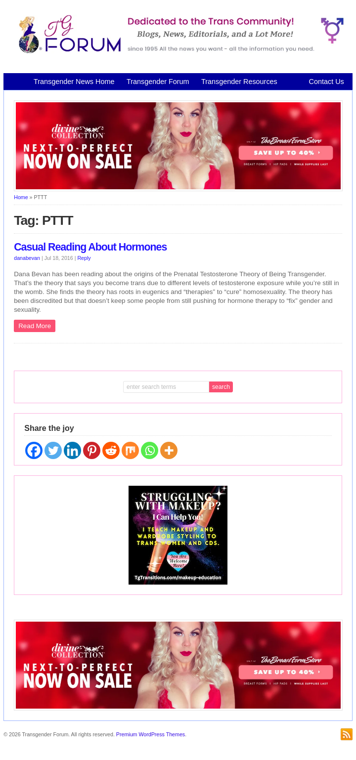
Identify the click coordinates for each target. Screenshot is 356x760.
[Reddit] (111, 450)
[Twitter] (53, 450)
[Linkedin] (72, 450)
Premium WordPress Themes (150, 734)
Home (21, 197)
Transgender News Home (74, 81)
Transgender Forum (158, 81)
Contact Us (326, 81)
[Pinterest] (91, 450)
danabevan (27, 258)
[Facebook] (34, 450)
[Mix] (130, 450)
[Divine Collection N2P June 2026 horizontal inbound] (178, 189)
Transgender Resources (239, 81)
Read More (34, 326)
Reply (83, 258)
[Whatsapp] (149, 450)
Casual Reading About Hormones (90, 247)
